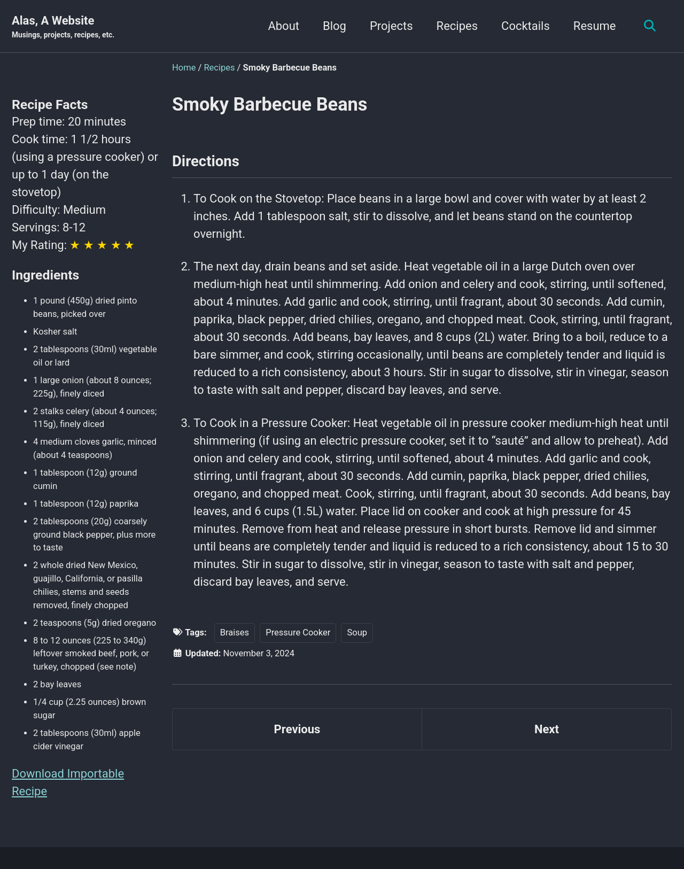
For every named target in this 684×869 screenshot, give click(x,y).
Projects (391, 26)
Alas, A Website (63, 27)
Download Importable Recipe (68, 782)
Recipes (457, 26)
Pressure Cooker (298, 632)
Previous (297, 729)
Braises (234, 632)
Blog (334, 26)
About (283, 26)
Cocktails (525, 26)
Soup (357, 632)
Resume (594, 26)
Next (546, 729)
